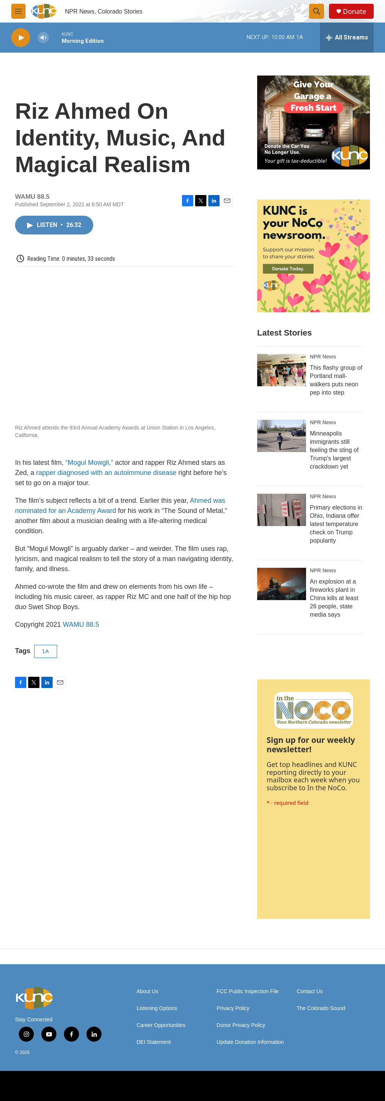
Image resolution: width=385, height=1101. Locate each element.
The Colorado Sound (321, 1008)
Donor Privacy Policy (241, 1025)
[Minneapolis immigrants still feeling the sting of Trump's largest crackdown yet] (281, 436)
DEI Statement (153, 1042)
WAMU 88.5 (81, 624)
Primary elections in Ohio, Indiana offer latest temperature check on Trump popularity (336, 524)
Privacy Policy (233, 1008)
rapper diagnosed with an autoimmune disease (106, 472)
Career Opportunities (160, 1025)
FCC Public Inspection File (248, 991)
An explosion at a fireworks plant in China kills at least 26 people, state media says (334, 598)
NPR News (323, 357)
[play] (21, 37)
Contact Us (310, 991)
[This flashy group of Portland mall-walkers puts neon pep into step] (281, 370)
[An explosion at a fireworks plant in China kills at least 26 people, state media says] (281, 584)
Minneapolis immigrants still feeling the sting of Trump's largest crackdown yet (334, 450)
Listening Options (156, 1008)
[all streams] (347, 38)
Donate (354, 11)
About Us (147, 991)
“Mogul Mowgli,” (89, 462)
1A (45, 651)
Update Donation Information (250, 1042)
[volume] (43, 37)
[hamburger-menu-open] (18, 11)
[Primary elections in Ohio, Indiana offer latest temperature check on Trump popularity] (281, 510)
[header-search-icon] (316, 11)
